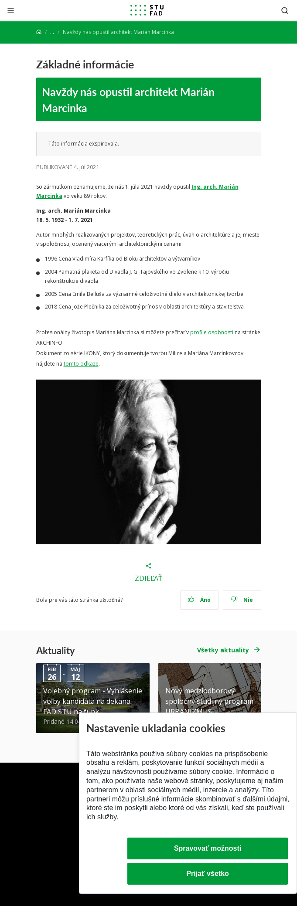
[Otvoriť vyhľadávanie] (285, 10)
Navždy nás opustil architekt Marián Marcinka (128, 99)
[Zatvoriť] (10, 10)
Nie (242, 600)
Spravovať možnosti (207, 848)
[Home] (38, 32)
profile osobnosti (211, 332)
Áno (199, 600)
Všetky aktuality (223, 650)
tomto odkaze (81, 363)
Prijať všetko (207, 873)
